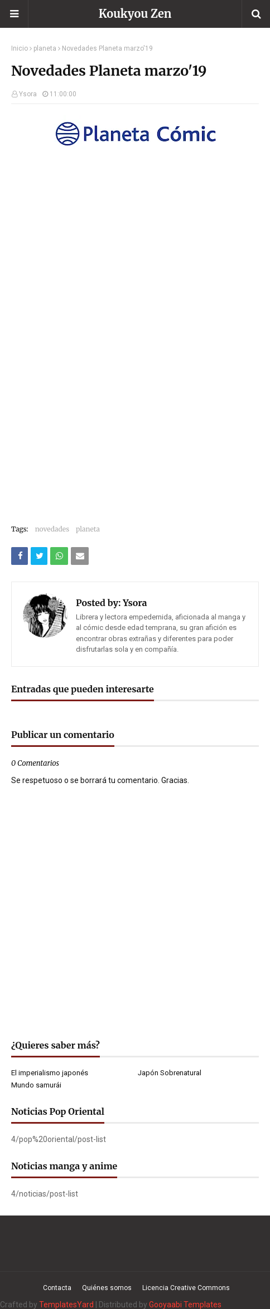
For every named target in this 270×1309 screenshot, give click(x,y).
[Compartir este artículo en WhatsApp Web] (59, 556)
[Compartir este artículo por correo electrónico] (80, 556)
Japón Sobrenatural (169, 1073)
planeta (44, 48)
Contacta (57, 1288)
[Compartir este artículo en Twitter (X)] (39, 556)
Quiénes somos (107, 1288)
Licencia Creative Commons (186, 1288)
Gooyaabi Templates (185, 1304)
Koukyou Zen (135, 14)
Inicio (19, 48)
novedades (52, 529)
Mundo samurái (36, 1085)
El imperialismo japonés (49, 1073)
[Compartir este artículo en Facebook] (19, 556)
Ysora (28, 94)
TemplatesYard (66, 1304)
